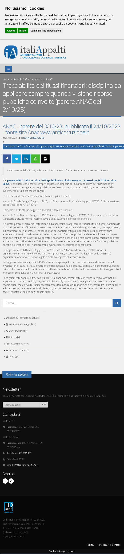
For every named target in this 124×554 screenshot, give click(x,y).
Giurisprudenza (33, 79)
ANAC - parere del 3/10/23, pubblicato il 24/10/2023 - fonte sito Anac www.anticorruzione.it (61, 129)
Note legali (103, 544)
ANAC (49, 79)
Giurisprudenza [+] (17, 330)
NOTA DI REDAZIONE (33, 137)
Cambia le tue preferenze (62, 551)
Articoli (17, 79)
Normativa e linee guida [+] (21, 324)
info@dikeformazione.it (26, 464)
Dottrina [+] (13, 337)
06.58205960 (24, 453)
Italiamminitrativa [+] (17, 350)
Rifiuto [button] (23, 30)
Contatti (116, 544)
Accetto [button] (11, 30)
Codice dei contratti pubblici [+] (23, 317)
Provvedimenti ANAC (17, 343)
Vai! (44, 404)
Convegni (12, 356)
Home (6, 79)
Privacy (90, 544)
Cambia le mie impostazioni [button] (45, 30)
